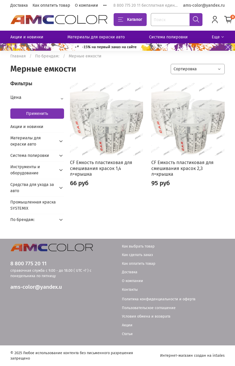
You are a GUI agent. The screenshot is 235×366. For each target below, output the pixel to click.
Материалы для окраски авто (96, 37)
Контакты (130, 289)
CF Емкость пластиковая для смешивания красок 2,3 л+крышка (182, 168)
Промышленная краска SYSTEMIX (33, 205)
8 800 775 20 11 (28, 263)
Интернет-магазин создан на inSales (192, 355)
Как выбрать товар (138, 246)
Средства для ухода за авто (32, 187)
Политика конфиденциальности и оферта (158, 299)
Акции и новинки (26, 37)
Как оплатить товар (51, 5)
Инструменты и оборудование (25, 169)
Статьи (127, 334)
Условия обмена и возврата (146, 316)
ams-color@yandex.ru (204, 5)
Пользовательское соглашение (149, 308)
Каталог (130, 19)
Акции (127, 325)
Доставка (19, 5)
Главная (18, 56)
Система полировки (168, 37)
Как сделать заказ (137, 255)
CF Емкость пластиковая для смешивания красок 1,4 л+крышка (101, 168)
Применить (37, 113)
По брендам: (47, 56)
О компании (86, 5)
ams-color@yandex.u (36, 287)
